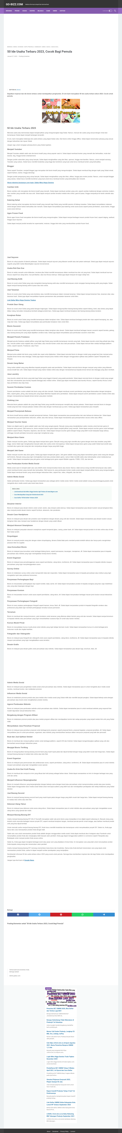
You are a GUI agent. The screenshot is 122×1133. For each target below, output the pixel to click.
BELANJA (42, 7)
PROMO (18, 7)
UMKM (56, 7)
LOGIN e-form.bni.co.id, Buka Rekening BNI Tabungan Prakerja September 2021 (99, 145)
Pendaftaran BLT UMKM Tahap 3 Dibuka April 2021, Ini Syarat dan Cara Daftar (99, 95)
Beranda (10, 7)
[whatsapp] (58, 1011)
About (48, 1086)
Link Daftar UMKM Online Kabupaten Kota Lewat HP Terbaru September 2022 (100, 132)
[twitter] (29, 1011)
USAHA (26, 7)
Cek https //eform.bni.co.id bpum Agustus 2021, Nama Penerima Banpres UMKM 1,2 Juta (99, 70)
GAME (49, 7)
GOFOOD (64, 7)
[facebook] (14, 1011)
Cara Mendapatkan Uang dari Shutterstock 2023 (28, 552)
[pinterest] (43, 1011)
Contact (72, 1086)
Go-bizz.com (15, 2)
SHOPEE (33, 7)
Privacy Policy (64, 1086)
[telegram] (72, 1011)
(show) (18, 88)
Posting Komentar (24, 54)
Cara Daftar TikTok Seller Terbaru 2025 (26, 555)
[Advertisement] (43, 27)
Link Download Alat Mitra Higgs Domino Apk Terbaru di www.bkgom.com (36, 549)
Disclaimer (55, 1086)
